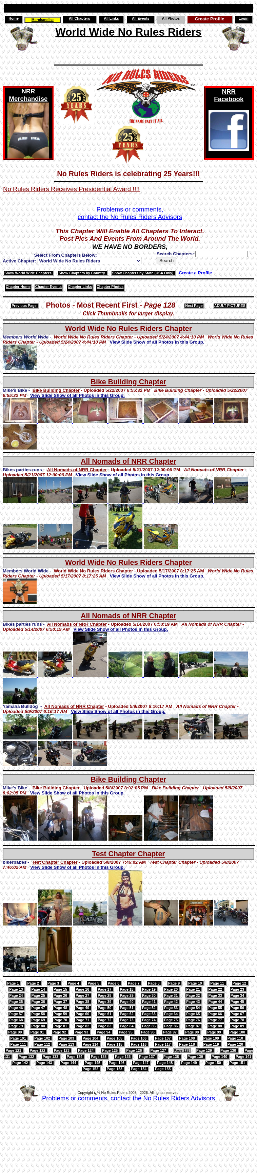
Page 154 (139, 1069)
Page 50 (105, 1008)
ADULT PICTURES (229, 306)
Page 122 (38, 1050)
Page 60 (83, 1014)
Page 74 (149, 1020)
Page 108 (187, 1038)
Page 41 (149, 1002)
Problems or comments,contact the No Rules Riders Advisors (130, 213)
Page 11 (217, 983)
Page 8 (154, 983)
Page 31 (171, 995)
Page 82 (83, 1026)
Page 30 (149, 995)
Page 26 (61, 995)
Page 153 (115, 1069)
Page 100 (238, 1032)
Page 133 (51, 1057)
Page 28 (105, 995)
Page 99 (214, 1032)
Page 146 (117, 1063)
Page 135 (99, 1057)
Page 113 (66, 1044)
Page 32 (193, 995)
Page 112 (42, 1044)
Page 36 (38, 1002)
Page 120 (236, 1044)
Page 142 (20, 1063)
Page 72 (105, 1020)
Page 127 (158, 1050)
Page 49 (83, 1008)
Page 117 (163, 1044)
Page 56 (238, 1008)
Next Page (194, 306)
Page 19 (149, 989)
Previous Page (24, 306)
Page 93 (82, 1032)
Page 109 (211, 1038)
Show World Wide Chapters (28, 273)
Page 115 (115, 1044)
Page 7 (134, 983)
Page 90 (15, 1032)
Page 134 (75, 1057)
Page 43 (193, 1002)
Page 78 (238, 1020)
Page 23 (238, 989)
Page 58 (38, 1014)
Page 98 (192, 1032)
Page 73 (127, 1020)
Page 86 (171, 1026)
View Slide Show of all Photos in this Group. (157, 342)
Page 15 (61, 989)
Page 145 (93, 1063)
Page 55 (215, 1008)
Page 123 (62, 1050)
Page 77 (215, 1020)
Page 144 (68, 1063)
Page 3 (53, 983)
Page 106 (139, 1038)
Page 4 (73, 983)
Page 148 (165, 1063)
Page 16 (83, 989)
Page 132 (26, 1057)
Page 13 (16, 989)
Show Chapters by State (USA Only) (143, 273)
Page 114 (91, 1044)
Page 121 (13, 1050)
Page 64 (171, 1014)
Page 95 (126, 1032)
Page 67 (238, 1014)
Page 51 (127, 1008)
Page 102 (42, 1038)
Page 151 (238, 1063)
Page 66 (215, 1014)
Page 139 (195, 1057)
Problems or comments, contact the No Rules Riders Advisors (128, 1098)
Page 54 (193, 1008)
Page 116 (139, 1044)
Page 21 (193, 989)
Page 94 (104, 1032)
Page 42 (171, 1002)
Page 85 (149, 1026)
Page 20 (171, 989)
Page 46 (16, 1008)
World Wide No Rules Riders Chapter (128, 329)
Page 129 (204, 1050)
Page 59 (61, 1014)
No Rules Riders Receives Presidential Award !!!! (71, 189)
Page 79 (16, 1026)
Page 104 (91, 1038)
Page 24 (16, 995)
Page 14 (38, 989)
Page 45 (238, 1002)
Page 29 (127, 995)
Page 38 (83, 1002)
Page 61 (105, 1014)
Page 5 (93, 983)
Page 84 (127, 1026)
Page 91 (37, 1032)
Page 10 (195, 983)
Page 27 (83, 995)
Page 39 (105, 1002)
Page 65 (193, 1014)
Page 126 (134, 1050)
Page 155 (163, 1069)
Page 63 (149, 1014)
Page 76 (193, 1020)
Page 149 (189, 1063)
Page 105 (115, 1038)
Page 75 (171, 1020)
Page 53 (171, 1008)
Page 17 (105, 989)
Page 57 (16, 1014)
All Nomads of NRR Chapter (128, 461)
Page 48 (61, 1008)
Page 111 (18, 1044)
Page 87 (193, 1026)
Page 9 (174, 983)
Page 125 (110, 1050)
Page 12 (240, 983)
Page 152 (91, 1069)
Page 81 (61, 1026)
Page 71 (83, 1020)
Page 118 (187, 1044)
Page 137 (147, 1057)
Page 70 (61, 1020)
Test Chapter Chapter (128, 854)
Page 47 (38, 1008)
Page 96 (148, 1032)
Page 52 (149, 1008)
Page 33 (215, 995)
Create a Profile (195, 272)
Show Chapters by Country (82, 273)
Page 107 (163, 1038)
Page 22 (215, 989)
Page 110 (236, 1038)
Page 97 (170, 1032)
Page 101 (18, 1038)
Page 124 (86, 1050)
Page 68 (16, 1020)
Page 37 (61, 1002)
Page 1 (13, 983)
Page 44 (215, 1002)
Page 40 (127, 1002)
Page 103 (66, 1038)
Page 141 (243, 1057)
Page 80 (38, 1026)
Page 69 (38, 1020)
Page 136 (123, 1057)
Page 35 (16, 1002)
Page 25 (38, 995)
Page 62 (127, 1014)
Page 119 (211, 1044)
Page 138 (171, 1057)
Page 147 (141, 1063)
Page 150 (213, 1063)
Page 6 (114, 983)
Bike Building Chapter (128, 382)
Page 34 (238, 995)
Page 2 (33, 983)
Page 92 (60, 1032)
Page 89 (238, 1026)
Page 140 (220, 1057)
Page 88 (215, 1026)
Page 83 (105, 1026)
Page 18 (127, 989)
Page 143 (44, 1063)
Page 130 (228, 1050)
